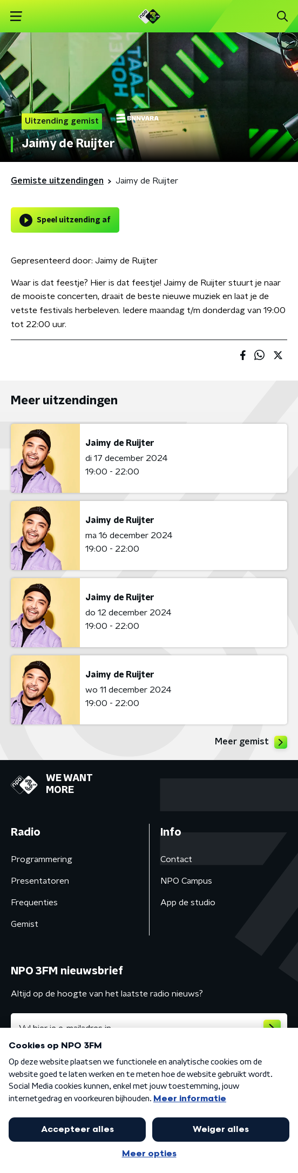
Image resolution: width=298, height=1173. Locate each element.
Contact (176, 859)
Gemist (24, 924)
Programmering (41, 859)
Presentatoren (40, 881)
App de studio (187, 902)
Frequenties (34, 902)
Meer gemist (251, 742)
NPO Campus (186, 881)
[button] (15, 16)
